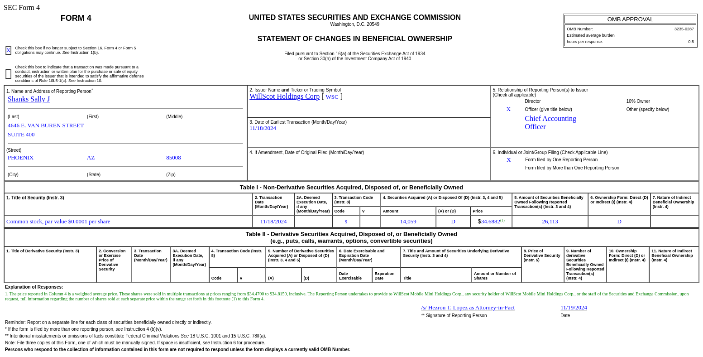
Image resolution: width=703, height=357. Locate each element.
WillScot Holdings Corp (284, 96)
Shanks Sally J (29, 99)
